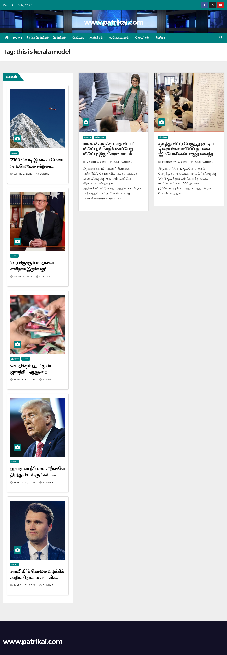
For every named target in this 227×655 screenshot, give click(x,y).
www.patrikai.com (113, 22)
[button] (220, 37)
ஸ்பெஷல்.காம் (119, 37)
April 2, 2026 (24, 173)
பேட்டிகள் (78, 37)
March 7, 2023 (96, 162)
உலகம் (14, 153)
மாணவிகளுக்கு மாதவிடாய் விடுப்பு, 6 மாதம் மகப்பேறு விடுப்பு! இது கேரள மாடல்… (109, 149)
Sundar (43, 173)
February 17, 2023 (175, 162)
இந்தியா (15, 359)
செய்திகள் (60, 37)
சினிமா (160, 37)
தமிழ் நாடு (99, 137)
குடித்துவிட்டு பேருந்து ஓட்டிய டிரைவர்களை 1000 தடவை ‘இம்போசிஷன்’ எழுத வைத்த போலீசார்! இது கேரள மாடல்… (186, 151)
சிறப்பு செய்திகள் (37, 37)
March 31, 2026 (25, 379)
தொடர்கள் (142, 37)
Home (17, 37)
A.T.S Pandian (121, 162)
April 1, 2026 (23, 276)
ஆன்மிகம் (96, 37)
